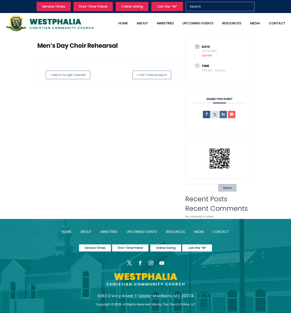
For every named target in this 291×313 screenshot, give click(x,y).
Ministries (165, 23)
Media (255, 23)
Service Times (53, 6)
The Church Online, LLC (178, 301)
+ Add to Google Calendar (69, 75)
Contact (277, 23)
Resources (231, 23)
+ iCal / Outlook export (150, 75)
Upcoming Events (197, 23)
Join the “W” (167, 6)
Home (123, 23)
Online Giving (132, 6)
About (142, 23)
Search (227, 188)
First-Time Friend (93, 6)
